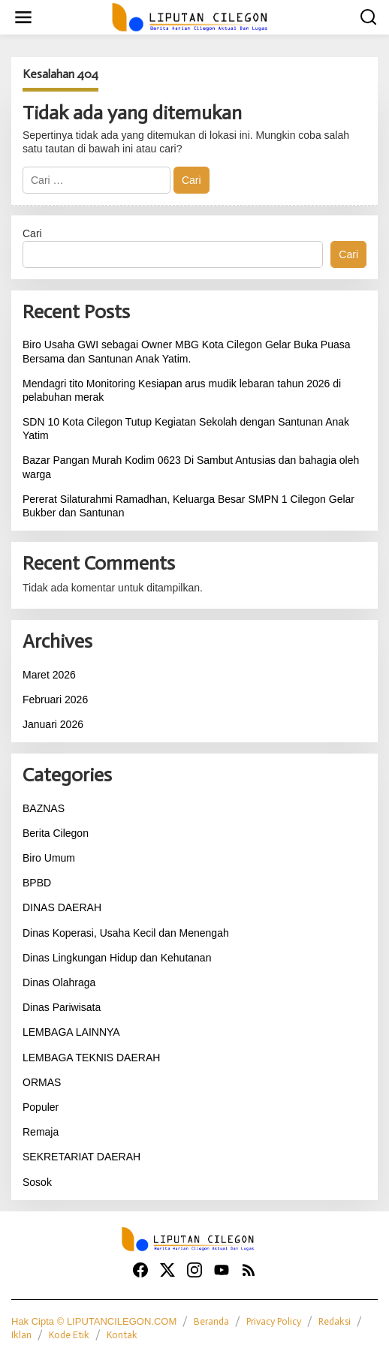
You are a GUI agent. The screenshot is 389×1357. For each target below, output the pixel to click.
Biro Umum (49, 858)
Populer (41, 1107)
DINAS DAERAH (62, 907)
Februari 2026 (55, 700)
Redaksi (334, 1321)
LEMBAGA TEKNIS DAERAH (91, 1058)
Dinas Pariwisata (62, 1007)
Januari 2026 (53, 724)
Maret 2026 (49, 675)
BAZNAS (44, 808)
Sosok (37, 1182)
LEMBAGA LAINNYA (71, 1032)
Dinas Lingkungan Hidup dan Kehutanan (117, 958)
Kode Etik (69, 1334)
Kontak (122, 1334)
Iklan (21, 1334)
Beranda (211, 1321)
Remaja (41, 1132)
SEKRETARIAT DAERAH (81, 1157)
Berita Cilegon (56, 833)
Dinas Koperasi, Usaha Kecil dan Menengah (126, 933)
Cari (32, 233)
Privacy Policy (273, 1321)
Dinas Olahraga (59, 982)
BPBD (37, 883)
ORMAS (42, 1082)
